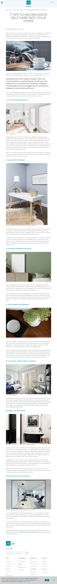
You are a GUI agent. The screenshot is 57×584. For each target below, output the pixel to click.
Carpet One (8, 9)
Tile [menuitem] (7, 573)
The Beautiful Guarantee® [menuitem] (33, 569)
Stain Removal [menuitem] (33, 561)
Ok (47, 580)
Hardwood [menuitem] (8, 566)
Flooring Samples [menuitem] (20, 564)
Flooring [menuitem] (8, 561)
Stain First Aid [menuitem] (33, 563)
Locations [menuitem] (44, 563)
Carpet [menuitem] (7, 568)
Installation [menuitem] (32, 574)
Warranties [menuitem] (32, 572)
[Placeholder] (16, 553)
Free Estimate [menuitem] (9, 575)
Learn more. (26, 581)
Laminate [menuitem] (8, 570)
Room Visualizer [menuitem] (22, 561)
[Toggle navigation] (2, 2)
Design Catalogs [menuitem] (22, 567)
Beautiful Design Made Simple (29, 532)
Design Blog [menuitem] (21, 569)
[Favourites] (53, 2)
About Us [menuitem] (44, 561)
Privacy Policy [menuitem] (45, 572)
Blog (22, 9)
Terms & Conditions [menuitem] (44, 569)
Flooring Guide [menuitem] (33, 566)
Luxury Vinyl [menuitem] (9, 563)
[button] (51, 2)
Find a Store (28, 6)
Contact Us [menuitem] (44, 566)
